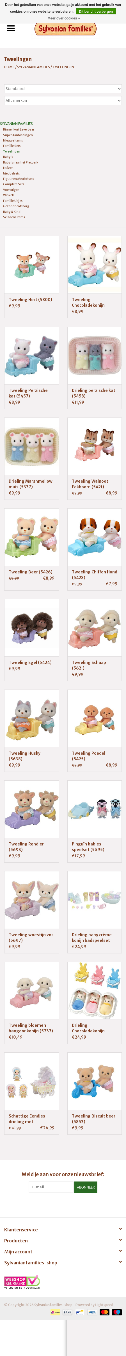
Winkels (8, 195)
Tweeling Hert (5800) (30, 299)
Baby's (8, 157)
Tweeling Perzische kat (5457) (28, 393)
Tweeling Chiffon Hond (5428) (94, 574)
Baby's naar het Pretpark (20, 162)
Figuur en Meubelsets (18, 179)
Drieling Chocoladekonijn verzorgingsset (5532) (94, 1028)
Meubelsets (11, 173)
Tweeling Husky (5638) (24, 756)
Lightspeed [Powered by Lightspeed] (104, 1305)
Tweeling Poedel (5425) (88, 756)
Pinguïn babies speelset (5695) (88, 847)
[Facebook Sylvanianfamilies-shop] (63, 1204)
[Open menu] (11, 28)
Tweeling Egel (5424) (30, 662)
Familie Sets (11, 146)
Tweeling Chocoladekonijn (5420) (88, 302)
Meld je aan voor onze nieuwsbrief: (63, 1174)
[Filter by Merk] (63, 100)
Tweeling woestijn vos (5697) (31, 937)
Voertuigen (11, 190)
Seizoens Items (14, 217)
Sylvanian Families (33, 67)
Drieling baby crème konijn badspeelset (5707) (92, 937)
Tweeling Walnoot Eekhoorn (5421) (90, 484)
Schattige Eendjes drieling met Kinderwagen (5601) (29, 1119)
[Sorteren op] (63, 88)
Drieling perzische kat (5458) (93, 393)
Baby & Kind (11, 212)
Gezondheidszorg (16, 206)
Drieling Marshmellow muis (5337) (30, 484)
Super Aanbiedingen (18, 135)
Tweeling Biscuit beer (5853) (93, 1119)
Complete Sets (13, 184)
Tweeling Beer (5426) (30, 572)
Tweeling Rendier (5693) (26, 847)
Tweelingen (63, 67)
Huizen (8, 168)
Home (9, 67)
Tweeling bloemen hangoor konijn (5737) (31, 1028)
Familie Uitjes (12, 201)
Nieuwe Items (13, 140)
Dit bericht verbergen (96, 12)
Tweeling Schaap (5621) (89, 665)
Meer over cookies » (64, 18)
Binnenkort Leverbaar (18, 129)
